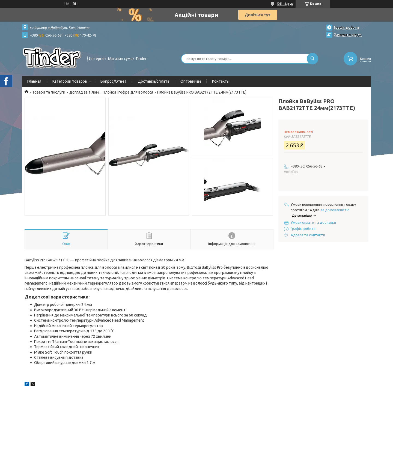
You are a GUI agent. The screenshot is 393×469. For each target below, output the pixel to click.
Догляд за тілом (84, 92)
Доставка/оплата (153, 81)
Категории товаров (69, 81)
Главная (34, 81)
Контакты (221, 81)
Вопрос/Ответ (113, 81)
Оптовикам (190, 81)
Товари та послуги (48, 92)
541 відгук (285, 3)
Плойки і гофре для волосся (128, 92)
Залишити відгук (348, 34)
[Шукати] (312, 58)
